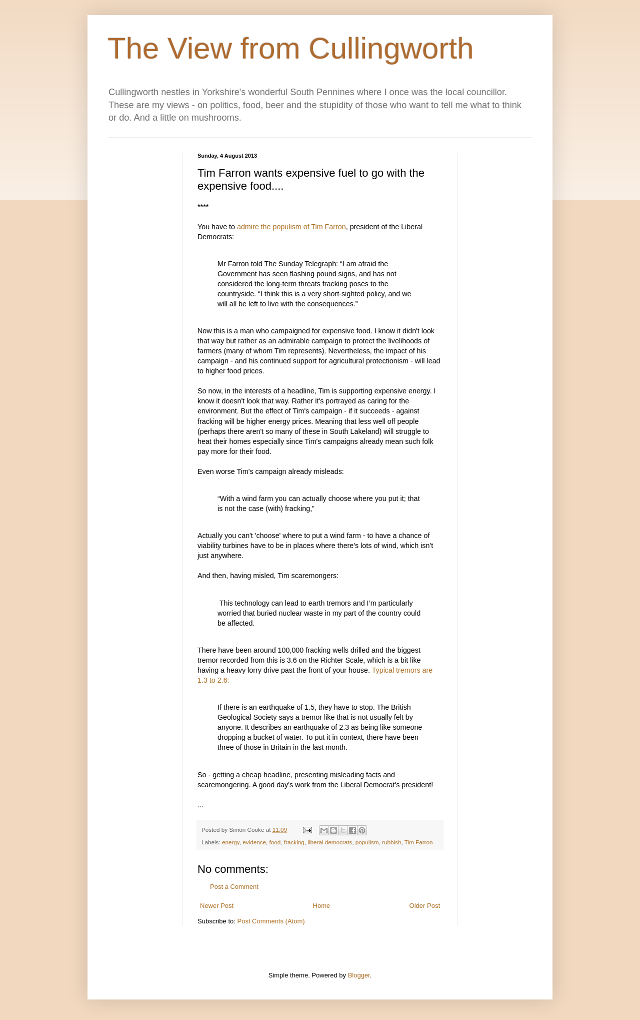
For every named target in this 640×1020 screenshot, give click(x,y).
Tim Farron (418, 842)
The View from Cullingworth (291, 48)
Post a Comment (234, 886)
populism (367, 842)
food (275, 842)
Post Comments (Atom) (271, 921)
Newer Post (217, 905)
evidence (254, 842)
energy (231, 842)
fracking (294, 842)
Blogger (359, 975)
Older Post (425, 905)
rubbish (391, 842)
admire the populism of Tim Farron (291, 227)
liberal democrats (330, 842)
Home (321, 905)
